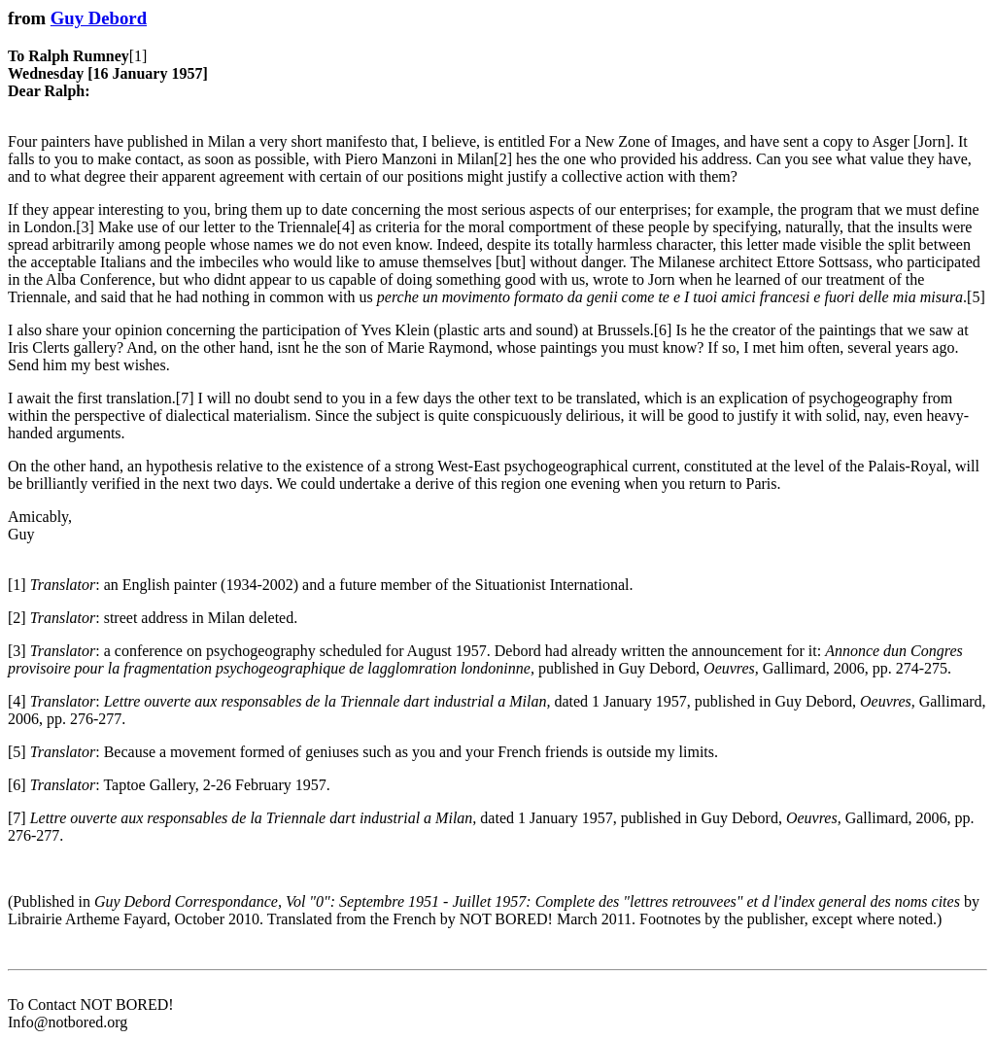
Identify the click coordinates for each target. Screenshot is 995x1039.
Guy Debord (99, 18)
